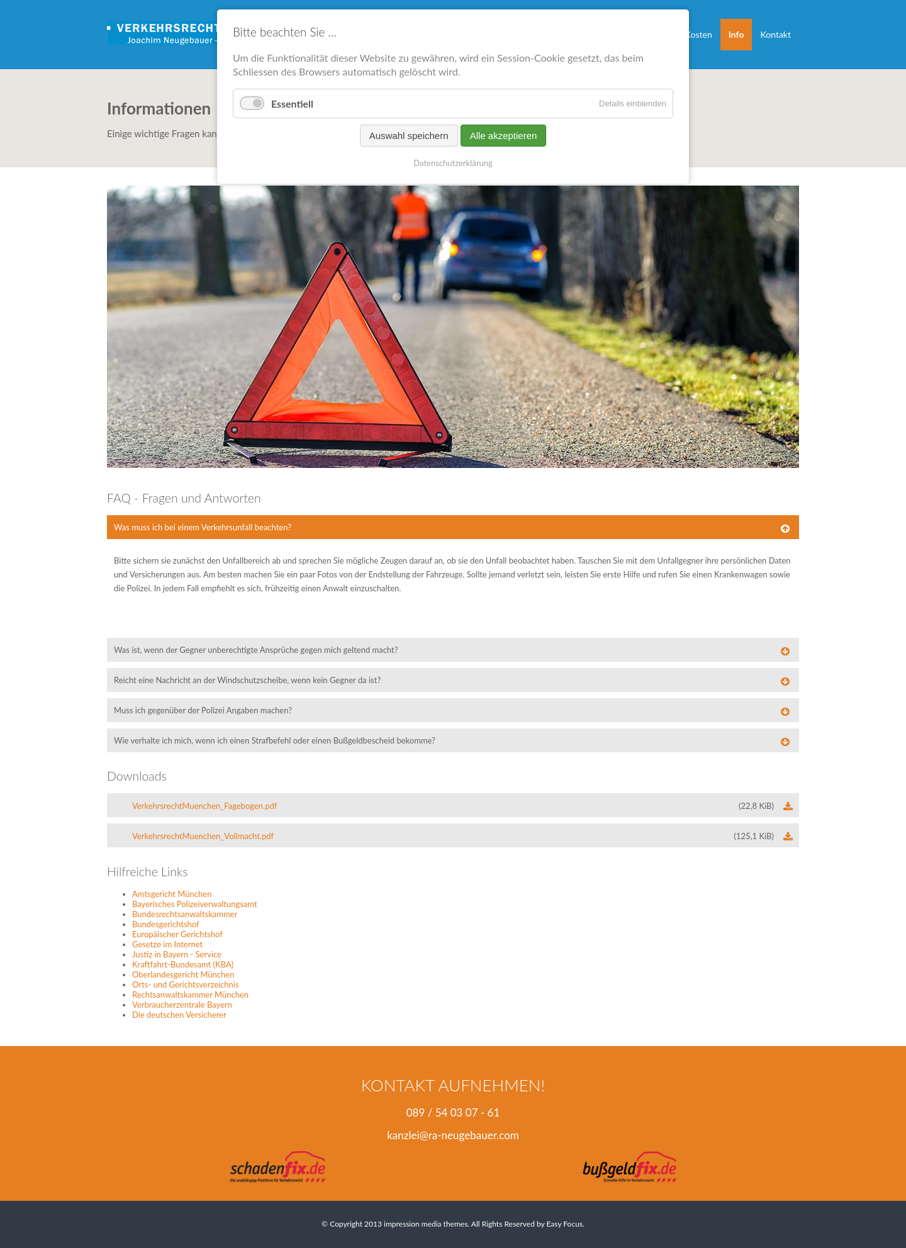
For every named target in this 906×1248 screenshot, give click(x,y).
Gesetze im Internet (167, 944)
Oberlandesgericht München (183, 974)
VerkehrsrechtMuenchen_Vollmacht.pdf (453, 836)
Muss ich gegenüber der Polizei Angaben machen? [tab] (203, 710)
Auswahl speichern (409, 135)
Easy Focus (564, 1223)
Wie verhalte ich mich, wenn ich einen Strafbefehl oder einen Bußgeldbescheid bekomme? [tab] (274, 740)
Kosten (698, 34)
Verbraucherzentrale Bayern (182, 1005)
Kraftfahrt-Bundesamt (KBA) (182, 964)
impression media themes (425, 1223)
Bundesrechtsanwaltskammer (184, 914)
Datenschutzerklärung (452, 163)
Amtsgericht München (171, 894)
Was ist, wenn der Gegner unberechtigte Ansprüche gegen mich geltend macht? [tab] (256, 650)
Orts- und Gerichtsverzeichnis (185, 984)
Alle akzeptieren (503, 135)
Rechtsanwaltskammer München (190, 994)
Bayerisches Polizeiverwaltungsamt (194, 904)
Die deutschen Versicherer (179, 1015)
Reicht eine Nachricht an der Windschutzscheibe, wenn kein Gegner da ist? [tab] (247, 680)
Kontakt (775, 34)
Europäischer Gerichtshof (177, 934)
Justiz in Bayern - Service (176, 954)
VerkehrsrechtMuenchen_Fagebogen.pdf (453, 806)
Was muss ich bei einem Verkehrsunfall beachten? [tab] (202, 527)
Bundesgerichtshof (165, 924)
